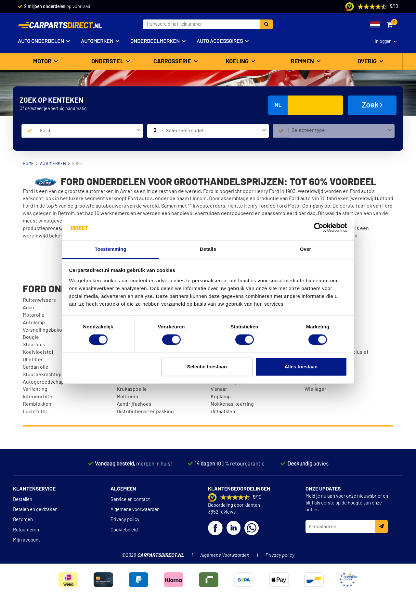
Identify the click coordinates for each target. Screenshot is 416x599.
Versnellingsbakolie (45, 330)
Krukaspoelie (132, 389)
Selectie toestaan (207, 366)
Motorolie (34, 315)
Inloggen (383, 41)
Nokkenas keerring (232, 404)
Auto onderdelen (41, 41)
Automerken (97, 41)
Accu (28, 307)
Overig (368, 62)
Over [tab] (305, 249)
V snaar (219, 389)
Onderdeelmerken (155, 41)
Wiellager (315, 389)
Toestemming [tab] (110, 249)
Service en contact (130, 499)
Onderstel (108, 62)
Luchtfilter (35, 411)
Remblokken (37, 404)
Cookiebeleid (124, 530)
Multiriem (127, 396)
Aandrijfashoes (134, 404)
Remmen (303, 62)
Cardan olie (35, 367)
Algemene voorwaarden (135, 509)
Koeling (238, 62)
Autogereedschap (43, 382)
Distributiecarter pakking (145, 411)
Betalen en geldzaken (35, 509)
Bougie (31, 337)
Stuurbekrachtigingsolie (50, 374)
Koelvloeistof (38, 352)
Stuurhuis (34, 344)
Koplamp (221, 396)
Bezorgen (23, 519)
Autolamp (34, 322)
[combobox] (90, 131)
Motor (43, 62)
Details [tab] (208, 249)
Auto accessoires (220, 41)
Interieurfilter (38, 396)
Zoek (372, 105)
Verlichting (35, 389)
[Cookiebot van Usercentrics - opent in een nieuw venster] (318, 228)
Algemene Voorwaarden (224, 555)
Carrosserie (172, 62)
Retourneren (26, 530)
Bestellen (22, 499)
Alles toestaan (301, 366)
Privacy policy (124, 519)
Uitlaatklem (224, 411)
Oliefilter (33, 359)
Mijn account (26, 540)
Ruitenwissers (39, 300)
